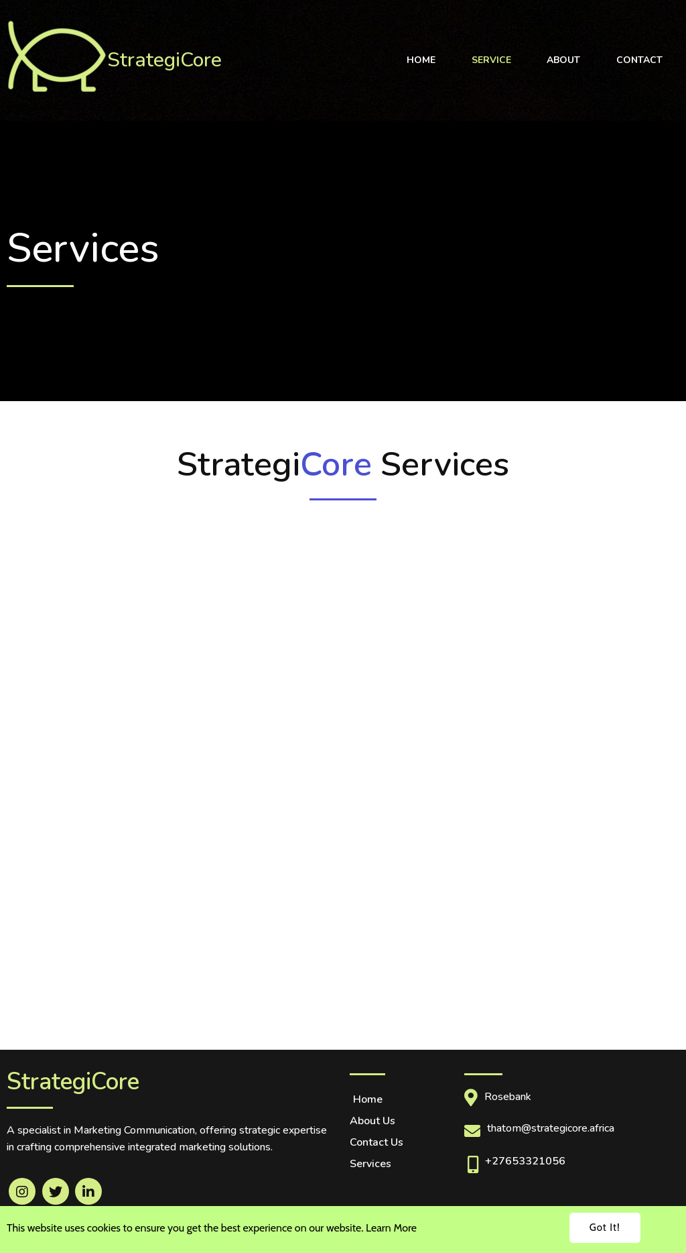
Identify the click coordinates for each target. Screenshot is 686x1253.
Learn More (391, 1227)
